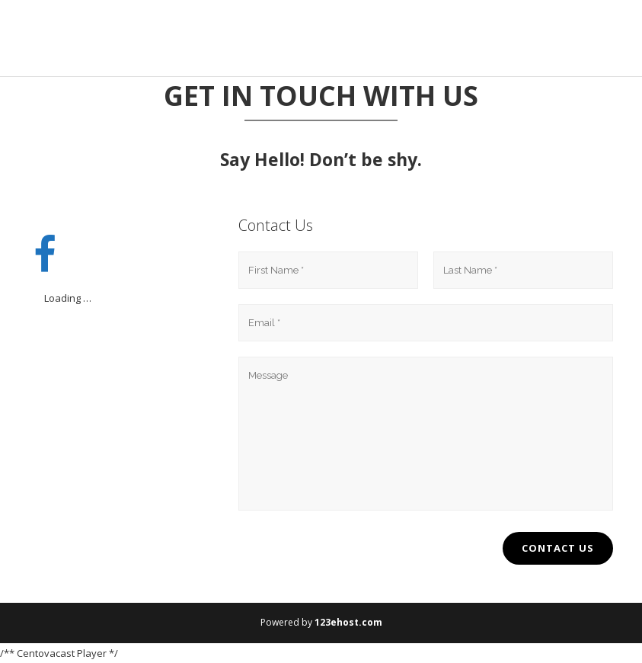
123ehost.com (348, 622)
